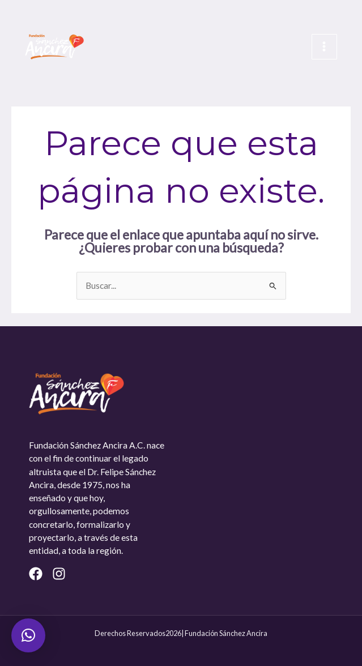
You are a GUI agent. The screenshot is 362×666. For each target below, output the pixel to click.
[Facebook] (35, 573)
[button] (28, 635)
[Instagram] (59, 573)
